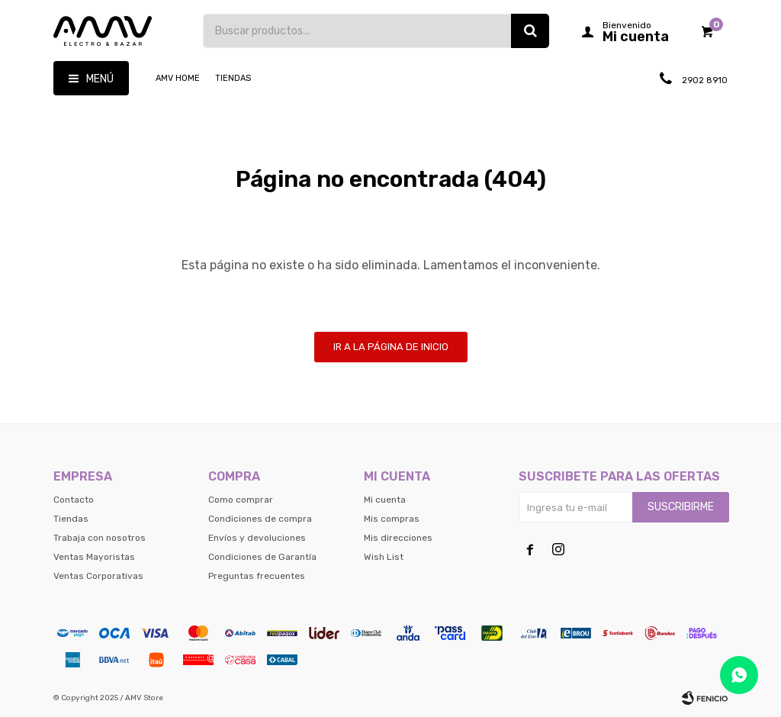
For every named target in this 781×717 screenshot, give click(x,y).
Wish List (383, 556)
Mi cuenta (385, 499)
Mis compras (391, 518)
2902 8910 (704, 80)
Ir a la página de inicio (390, 346)
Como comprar (240, 499)
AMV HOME (178, 78)
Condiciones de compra (260, 518)
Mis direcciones (398, 537)
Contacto (73, 499)
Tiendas (233, 78)
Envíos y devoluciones (257, 537)
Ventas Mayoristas (94, 556)
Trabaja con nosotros (99, 537)
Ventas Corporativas (98, 576)
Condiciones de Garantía (262, 556)
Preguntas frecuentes (256, 576)
